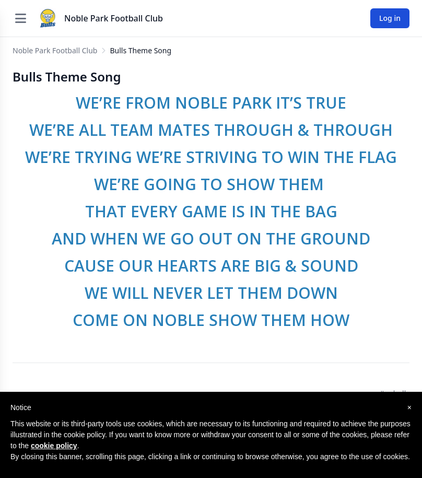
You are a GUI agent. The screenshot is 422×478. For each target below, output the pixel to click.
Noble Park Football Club (113, 18)
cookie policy (54, 445)
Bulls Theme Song (140, 50)
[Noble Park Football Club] (47, 18)
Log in (390, 18)
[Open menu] (20, 18)
